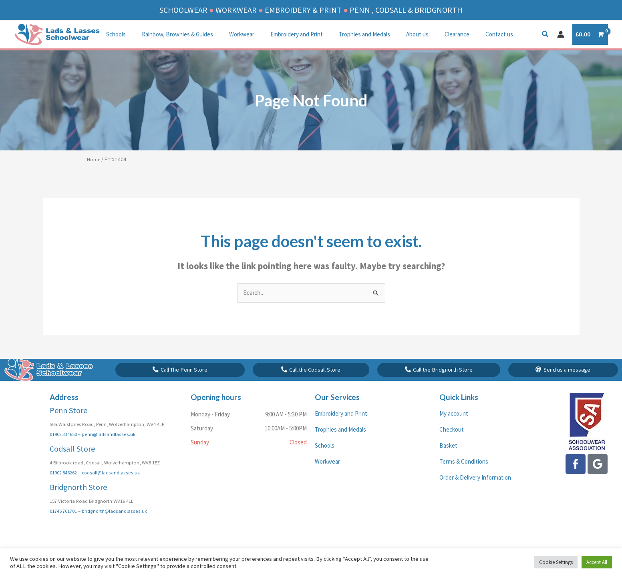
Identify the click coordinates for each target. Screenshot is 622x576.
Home (94, 159)
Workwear (231, 34)
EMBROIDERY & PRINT (303, 10)
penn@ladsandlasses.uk (108, 445)
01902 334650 (63, 445)
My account (453, 424)
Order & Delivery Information (475, 488)
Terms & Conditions (463, 472)
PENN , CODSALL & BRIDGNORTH (406, 10)
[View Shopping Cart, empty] (590, 34)
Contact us (469, 34)
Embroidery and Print (282, 34)
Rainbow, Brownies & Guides (171, 34)
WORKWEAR (236, 10)
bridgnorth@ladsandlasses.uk (114, 521)
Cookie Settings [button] (556, 562)
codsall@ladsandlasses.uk (110, 483)
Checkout (451, 440)
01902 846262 (63, 483)
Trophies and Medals (346, 34)
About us (395, 34)
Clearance (431, 34)
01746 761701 (63, 521)
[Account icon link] (560, 34)
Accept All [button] (596, 562)
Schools (114, 34)
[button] (545, 35)
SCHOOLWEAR (183, 10)
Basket (448, 456)
